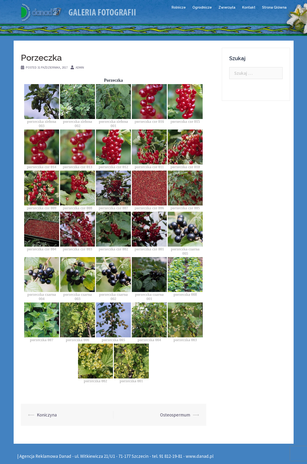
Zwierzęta (226, 7)
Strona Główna (274, 7)
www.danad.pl (199, 456)
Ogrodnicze (202, 7)
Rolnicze (179, 7)
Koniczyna (47, 415)
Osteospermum (175, 415)
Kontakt (248, 7)
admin (80, 67)
